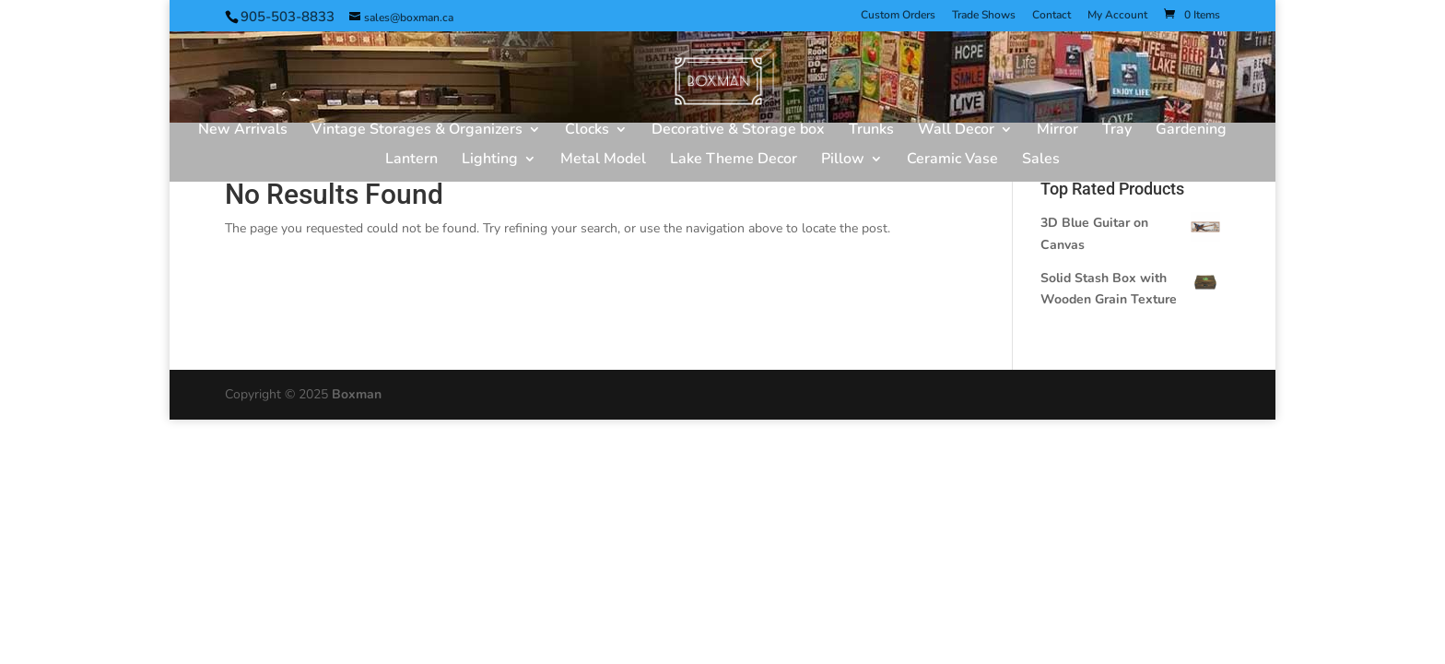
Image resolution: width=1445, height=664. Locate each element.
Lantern (411, 160)
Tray (1117, 131)
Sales (1041, 160)
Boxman (357, 394)
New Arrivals (243, 131)
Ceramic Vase (952, 160)
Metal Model (603, 160)
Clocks (587, 131)
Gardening (1191, 131)
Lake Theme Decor (733, 160)
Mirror (1057, 131)
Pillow (842, 160)
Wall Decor (956, 131)
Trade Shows (984, 15)
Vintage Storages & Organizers (417, 131)
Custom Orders (898, 15)
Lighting (490, 160)
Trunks (871, 131)
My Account (1117, 15)
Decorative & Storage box (738, 131)
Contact (1051, 15)
